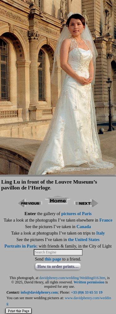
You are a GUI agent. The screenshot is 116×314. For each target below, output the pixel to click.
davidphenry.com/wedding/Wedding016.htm (72, 278)
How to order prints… (58, 266)
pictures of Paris (76, 213)
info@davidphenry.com (39, 292)
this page (53, 259)
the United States (84, 239)
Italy (100, 233)
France (105, 220)
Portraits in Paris (20, 246)
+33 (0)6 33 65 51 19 (87, 292)
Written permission (89, 282)
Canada (83, 226)
